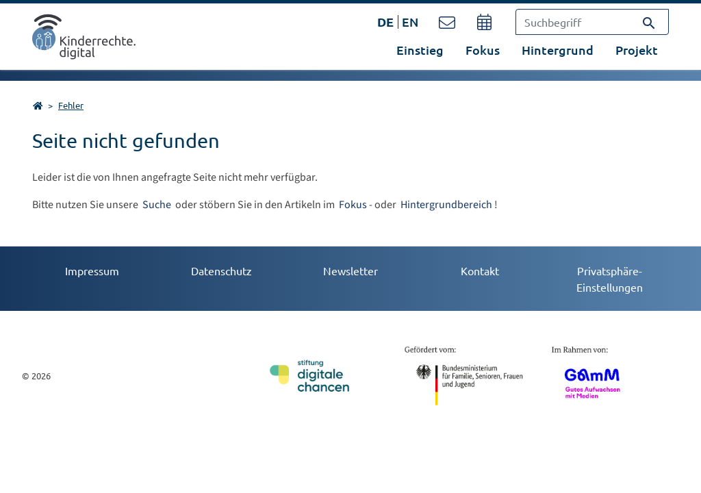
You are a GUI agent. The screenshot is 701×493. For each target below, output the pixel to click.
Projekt (636, 50)
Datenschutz (221, 270)
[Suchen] (649, 22)
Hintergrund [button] (558, 50)
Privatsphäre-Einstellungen (609, 279)
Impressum (92, 270)
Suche (157, 204)
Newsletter (350, 270)
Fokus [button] (483, 50)
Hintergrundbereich (446, 204)
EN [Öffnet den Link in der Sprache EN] (410, 21)
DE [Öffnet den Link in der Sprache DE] (385, 21)
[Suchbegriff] (592, 22)
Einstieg (420, 50)
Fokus (353, 204)
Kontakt (480, 270)
